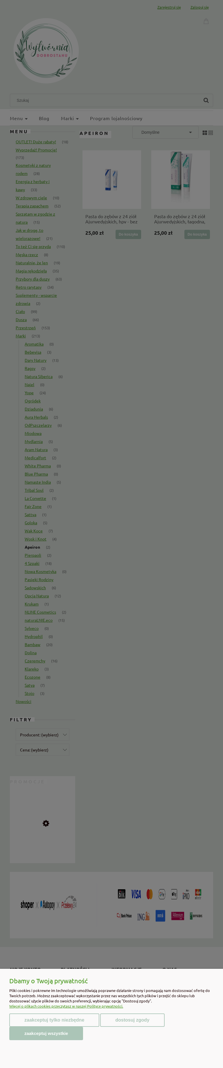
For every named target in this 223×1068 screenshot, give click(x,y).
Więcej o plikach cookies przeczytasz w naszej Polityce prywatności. (66, 1006)
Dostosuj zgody (132, 1020)
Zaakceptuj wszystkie (46, 1033)
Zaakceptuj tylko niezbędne (54, 1020)
